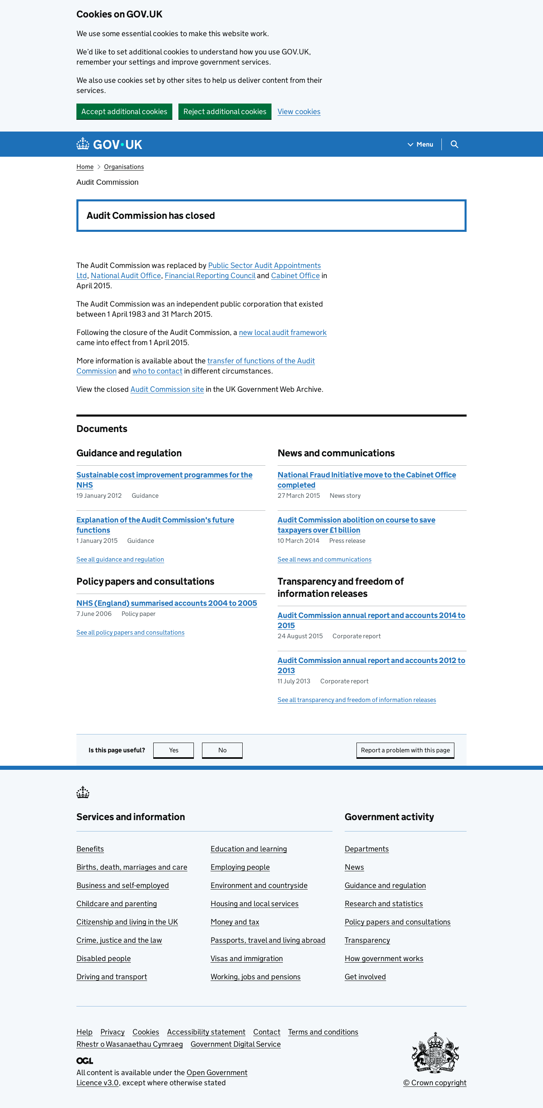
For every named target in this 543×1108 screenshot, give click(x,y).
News (354, 867)
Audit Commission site (167, 389)
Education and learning (249, 848)
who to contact (157, 371)
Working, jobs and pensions (256, 976)
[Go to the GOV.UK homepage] (109, 144)
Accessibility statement (206, 1032)
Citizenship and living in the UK (127, 922)
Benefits (90, 848)
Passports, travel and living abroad (268, 940)
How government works (384, 958)
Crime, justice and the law (119, 940)
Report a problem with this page (405, 750)
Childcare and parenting (116, 903)
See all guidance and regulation (120, 559)
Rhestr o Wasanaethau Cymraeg (129, 1044)
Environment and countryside (259, 885)
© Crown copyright (435, 1082)
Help (84, 1032)
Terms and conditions (323, 1032)
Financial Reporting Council (210, 275)
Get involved (365, 976)
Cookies (145, 1032)
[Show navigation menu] (421, 144)
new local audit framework (283, 332)
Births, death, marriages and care (131, 867)
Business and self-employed (122, 885)
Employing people (240, 867)
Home (84, 167)
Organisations (124, 167)
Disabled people (103, 958)
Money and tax (235, 922)
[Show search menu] (454, 144)
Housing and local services (255, 903)
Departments (367, 848)
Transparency (367, 940)
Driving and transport (111, 976)
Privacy (112, 1032)
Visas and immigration (247, 958)
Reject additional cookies (225, 111)
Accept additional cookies (124, 111)
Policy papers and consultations (398, 922)
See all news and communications (324, 559)
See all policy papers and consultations (130, 632)
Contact (266, 1032)
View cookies (299, 111)
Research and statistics (384, 903)
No (230, 750)
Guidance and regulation (385, 885)
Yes (181, 750)
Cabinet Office (295, 275)
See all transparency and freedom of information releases (357, 700)
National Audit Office (126, 275)
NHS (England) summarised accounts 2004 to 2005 (166, 603)
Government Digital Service (236, 1044)
